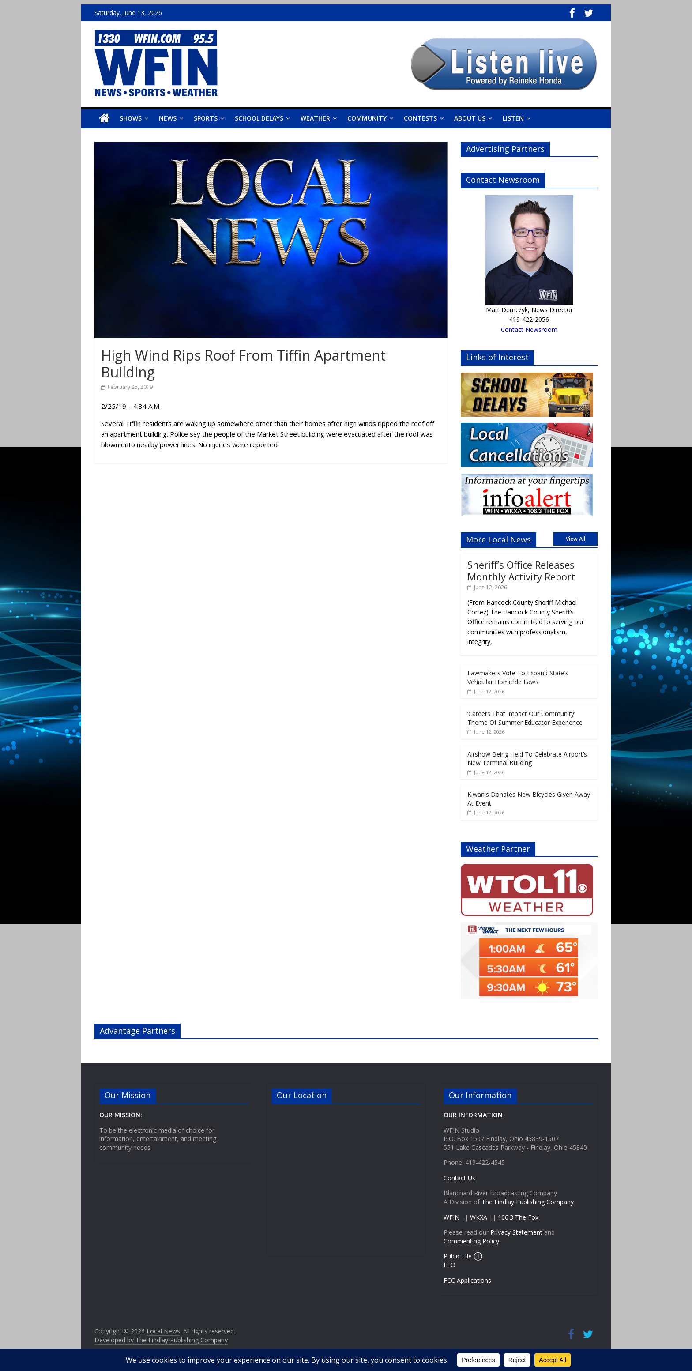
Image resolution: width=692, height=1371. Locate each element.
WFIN (451, 1217)
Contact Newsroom (529, 329)
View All (575, 538)
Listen (513, 118)
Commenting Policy (471, 1241)
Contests (420, 118)
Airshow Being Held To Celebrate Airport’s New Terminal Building (527, 758)
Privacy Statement (516, 1232)
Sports (206, 118)
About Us (469, 118)
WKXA (478, 1217)
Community (367, 118)
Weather (315, 118)
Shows (131, 118)
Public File (458, 1256)
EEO (449, 1265)
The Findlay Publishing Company (527, 1202)
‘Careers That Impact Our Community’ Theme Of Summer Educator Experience (525, 718)
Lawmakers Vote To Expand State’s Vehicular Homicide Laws (517, 677)
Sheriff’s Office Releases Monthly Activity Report (521, 570)
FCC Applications (467, 1280)
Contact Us (459, 1178)
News (168, 118)
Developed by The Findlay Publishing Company (161, 1340)
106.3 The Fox (518, 1217)
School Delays (259, 118)
